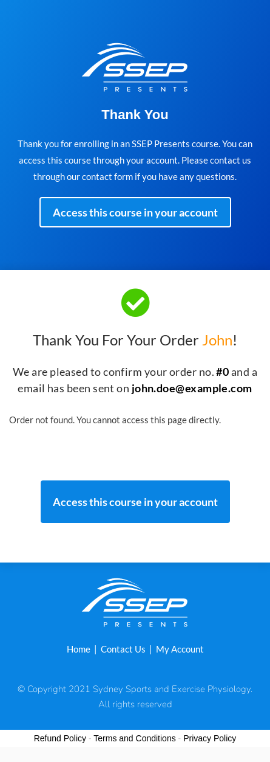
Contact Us (123, 649)
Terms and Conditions (134, 738)
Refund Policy (60, 738)
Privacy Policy (209, 738)
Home (78, 649)
